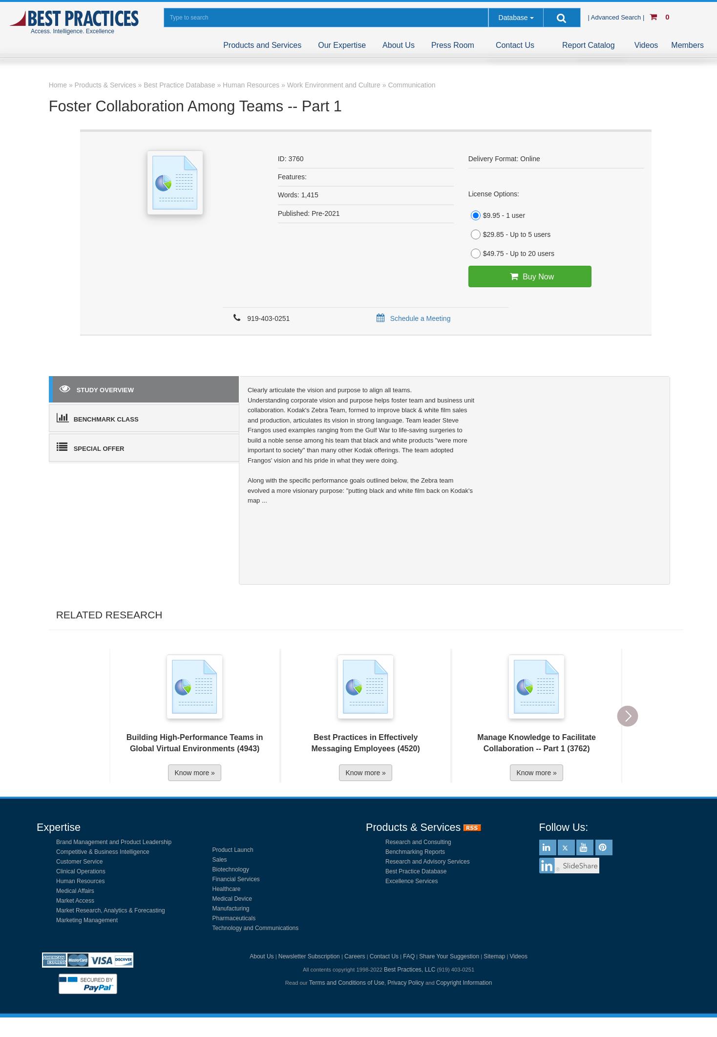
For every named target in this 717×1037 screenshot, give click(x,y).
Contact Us (515, 45)
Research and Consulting (418, 842)
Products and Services (262, 45)
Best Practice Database (415, 871)
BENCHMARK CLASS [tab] (98, 417)
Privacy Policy (405, 982)
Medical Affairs (75, 891)
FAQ (409, 956)
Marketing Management (87, 920)
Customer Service (79, 861)
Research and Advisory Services (427, 861)
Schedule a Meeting (412, 318)
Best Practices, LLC (409, 969)
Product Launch (232, 850)
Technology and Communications (255, 928)
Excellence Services (411, 881)
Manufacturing (231, 908)
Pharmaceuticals (234, 918)
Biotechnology (230, 869)
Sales (219, 859)
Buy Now (530, 276)
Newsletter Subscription (309, 956)
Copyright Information (464, 982)
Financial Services (236, 879)
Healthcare (226, 889)
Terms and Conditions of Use (346, 982)
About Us (398, 45)
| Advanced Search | (617, 17)
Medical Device (232, 898)
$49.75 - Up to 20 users (511, 253)
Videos (646, 45)
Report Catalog (588, 45)
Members (687, 45)
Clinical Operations (80, 871)
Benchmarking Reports (415, 851)
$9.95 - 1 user (496, 215)
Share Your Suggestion (449, 956)
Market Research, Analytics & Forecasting (110, 910)
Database (513, 17)
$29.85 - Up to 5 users (509, 234)
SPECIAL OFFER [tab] (91, 447)
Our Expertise (342, 45)
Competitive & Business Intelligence (102, 851)
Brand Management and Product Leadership (113, 842)
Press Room (452, 45)
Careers (354, 956)
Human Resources (80, 881)
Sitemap (494, 956)
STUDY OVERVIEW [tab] (97, 388)
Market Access (75, 900)
